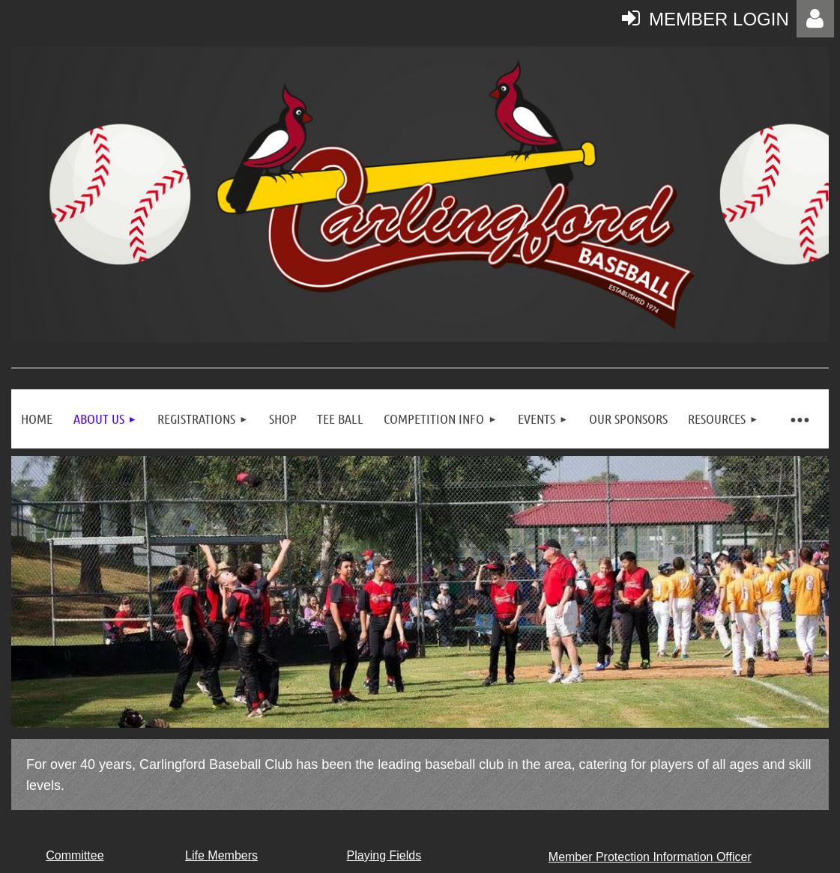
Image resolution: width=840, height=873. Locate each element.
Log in (815, 18)
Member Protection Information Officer (650, 857)
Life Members (221, 855)
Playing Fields (384, 855)
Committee (74, 855)
